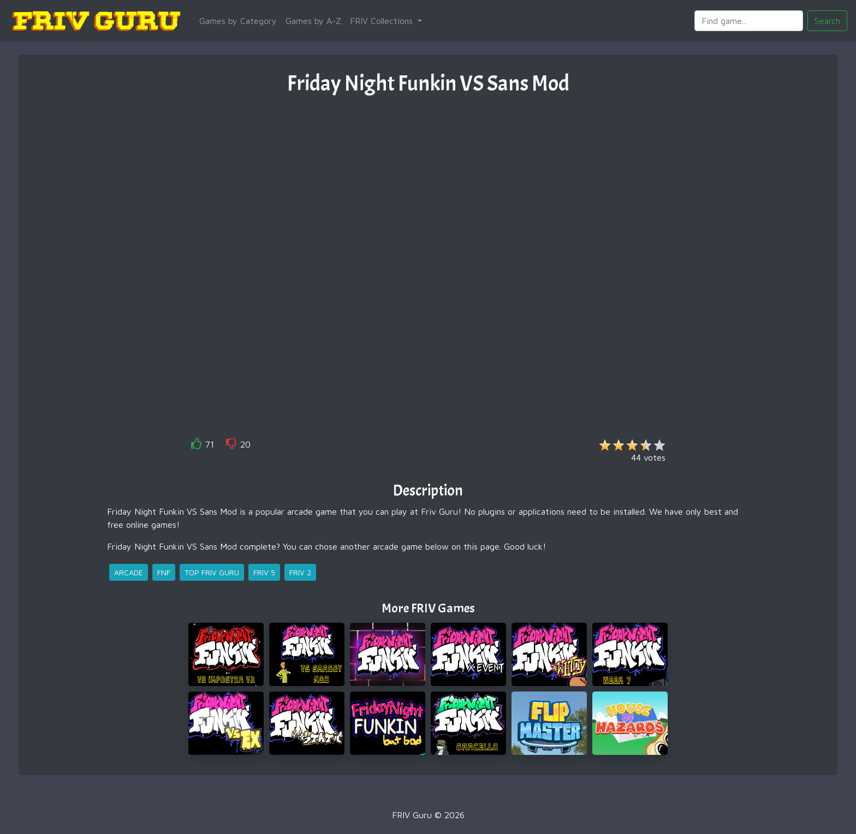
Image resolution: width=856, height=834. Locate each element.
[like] (197, 445)
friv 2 (300, 572)
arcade (128, 572)
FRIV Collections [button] (382, 21)
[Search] (748, 20)
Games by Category (238, 21)
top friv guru (212, 572)
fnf (163, 572)
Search (827, 21)
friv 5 (264, 572)
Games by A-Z (313, 21)
